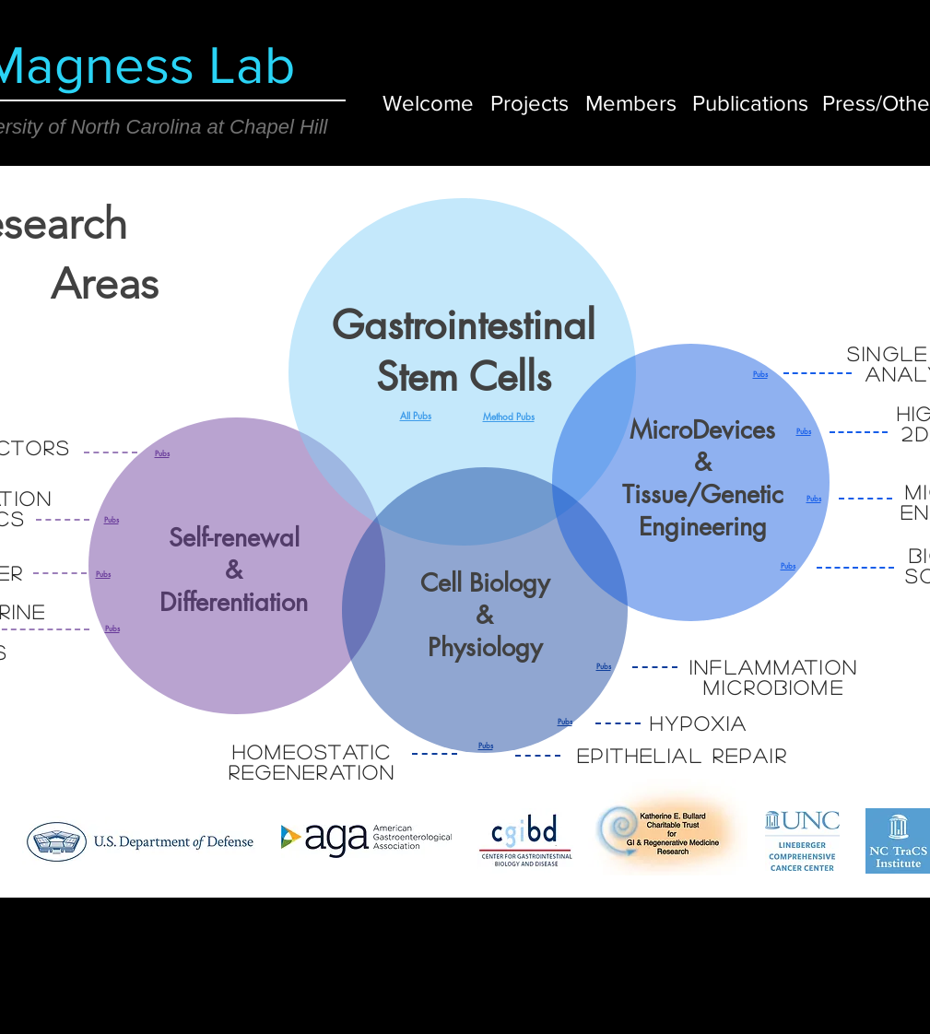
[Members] (631, 103)
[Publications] (750, 103)
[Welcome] (428, 103)
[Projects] (529, 103)
